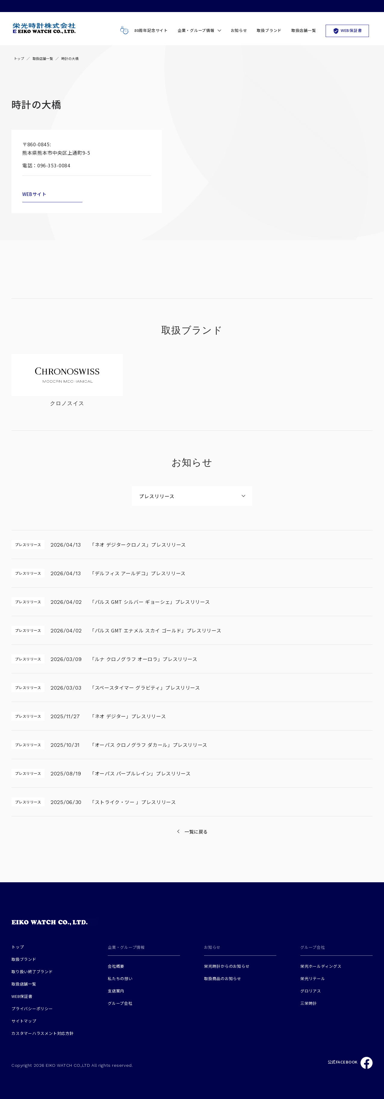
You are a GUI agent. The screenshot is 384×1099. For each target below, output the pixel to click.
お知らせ (239, 30)
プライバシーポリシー (32, 1008)
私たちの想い (120, 978)
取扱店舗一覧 (303, 30)
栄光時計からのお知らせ (227, 966)
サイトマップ (23, 1021)
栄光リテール (312, 978)
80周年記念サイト (142, 30)
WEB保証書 (347, 31)
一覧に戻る (196, 831)
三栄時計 (308, 1003)
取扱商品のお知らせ (222, 978)
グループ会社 (120, 1003)
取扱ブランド (269, 30)
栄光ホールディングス (321, 966)
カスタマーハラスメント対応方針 (42, 1033)
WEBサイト (34, 194)
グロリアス (310, 991)
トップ (19, 58)
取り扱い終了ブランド (32, 971)
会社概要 (116, 966)
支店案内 (116, 991)
